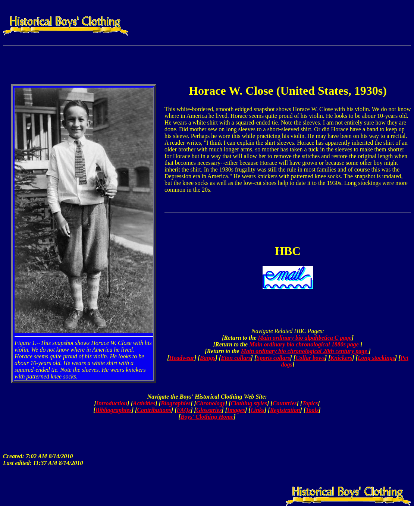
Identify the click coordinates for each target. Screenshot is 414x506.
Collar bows (310, 358)
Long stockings (376, 358)
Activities (144, 403)
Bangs (208, 358)
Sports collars (273, 358)
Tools (312, 410)
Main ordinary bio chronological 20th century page (305, 351)
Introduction (112, 403)
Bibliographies (113, 410)
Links (257, 410)
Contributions (154, 410)
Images (236, 410)
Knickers (341, 358)
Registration (285, 410)
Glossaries (209, 410)
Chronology (210, 403)
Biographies (176, 403)
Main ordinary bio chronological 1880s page (304, 344)
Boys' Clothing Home (207, 417)
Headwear (181, 358)
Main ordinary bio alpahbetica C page (305, 337)
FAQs (184, 410)
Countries (285, 403)
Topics (310, 403)
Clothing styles (249, 403)
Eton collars (236, 358)
